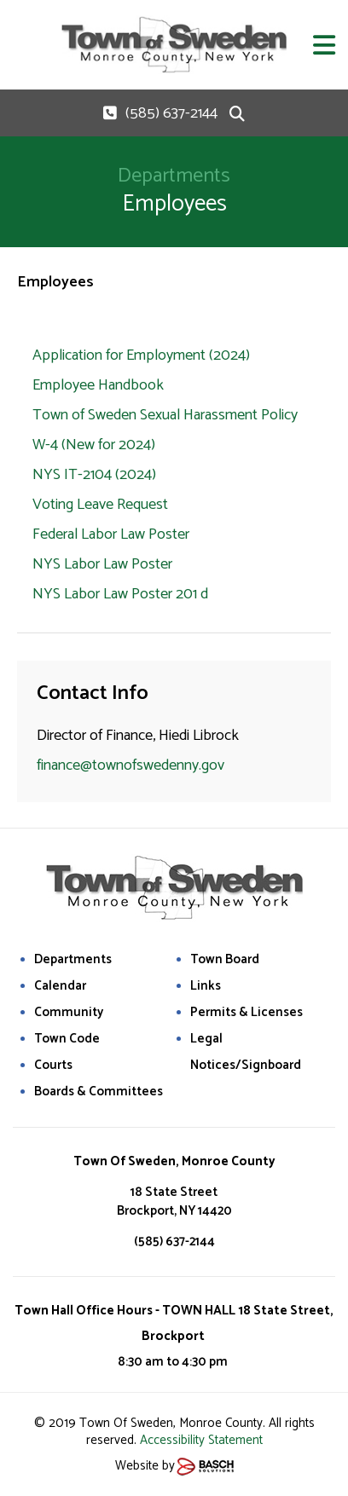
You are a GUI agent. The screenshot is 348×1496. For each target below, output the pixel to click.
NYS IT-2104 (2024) (94, 475)
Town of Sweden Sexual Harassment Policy (165, 415)
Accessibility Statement (201, 1440)
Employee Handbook (98, 385)
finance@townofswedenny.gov (130, 765)
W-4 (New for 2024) (93, 445)
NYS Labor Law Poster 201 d (122, 594)
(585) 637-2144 (171, 113)
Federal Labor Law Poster (110, 534)
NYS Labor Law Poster (104, 564)
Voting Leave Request (100, 504)
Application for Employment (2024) (141, 355)
